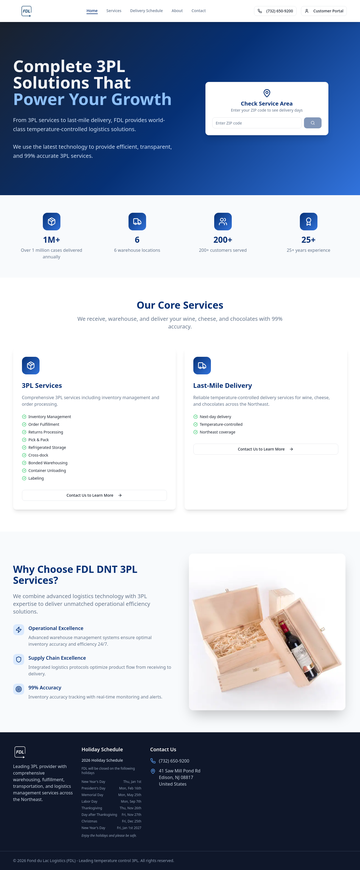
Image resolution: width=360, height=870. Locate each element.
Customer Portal (324, 10)
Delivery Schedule (146, 10)
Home (91, 10)
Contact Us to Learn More (94, 495)
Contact (199, 10)
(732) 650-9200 (275, 10)
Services (114, 10)
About (177, 10)
